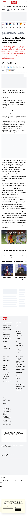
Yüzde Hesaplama (7, 411)
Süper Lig (16, 31)
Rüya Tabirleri (19, 364)
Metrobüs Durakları (20, 384)
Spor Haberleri (6, 331)
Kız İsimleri (18, 390)
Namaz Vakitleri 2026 (19, 324)
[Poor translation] (1, 485)
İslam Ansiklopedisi (20, 369)
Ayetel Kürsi (5, 358)
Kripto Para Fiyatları (7, 348)
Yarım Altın (5, 369)
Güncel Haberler (6, 327)
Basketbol (13, 9)
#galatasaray (13, 250)
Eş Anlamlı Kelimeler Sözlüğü (20, 377)
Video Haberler (19, 356)
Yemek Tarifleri (6, 356)
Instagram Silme (20, 352)
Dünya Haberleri (6, 332)
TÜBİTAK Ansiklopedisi (19, 371)
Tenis (18, 9)
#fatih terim (5, 250)
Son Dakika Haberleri (7, 322)
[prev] (2, 272)
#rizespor (20, 250)
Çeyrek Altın (5, 367)
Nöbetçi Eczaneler (20, 330)
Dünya (21, 6)
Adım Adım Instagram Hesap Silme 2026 (7, 422)
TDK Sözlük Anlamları (18, 359)
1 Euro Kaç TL (5, 378)
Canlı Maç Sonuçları (7, 380)
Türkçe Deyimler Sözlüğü (6, 398)
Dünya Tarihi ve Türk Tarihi (20, 367)
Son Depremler (19, 340)
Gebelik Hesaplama (7, 406)
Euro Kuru (5, 346)
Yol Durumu (18, 343)
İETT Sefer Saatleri (7, 405)
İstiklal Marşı (19, 331)
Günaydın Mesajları (7, 363)
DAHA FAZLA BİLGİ (8, 510)
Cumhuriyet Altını (6, 372)
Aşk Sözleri (5, 362)
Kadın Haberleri (6, 336)
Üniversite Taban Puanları (20, 362)
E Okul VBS (18, 333)
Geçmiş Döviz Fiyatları (6, 414)
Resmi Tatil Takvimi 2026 (7, 425)
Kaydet (21, 438)
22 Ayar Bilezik (6, 374)
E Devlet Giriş (19, 335)
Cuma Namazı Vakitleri (19, 327)
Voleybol (23, 9)
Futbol (8, 9)
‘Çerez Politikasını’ (17, 506)
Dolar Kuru (5, 344)
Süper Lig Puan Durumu (6, 382)
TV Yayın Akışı (19, 347)
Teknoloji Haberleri (7, 338)
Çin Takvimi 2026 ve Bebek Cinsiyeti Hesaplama (7, 402)
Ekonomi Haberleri (7, 325)
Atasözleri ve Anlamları (5, 395)
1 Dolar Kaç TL (6, 376)
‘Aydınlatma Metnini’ (7, 507)
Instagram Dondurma (18, 349)
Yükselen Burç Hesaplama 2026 (7, 409)
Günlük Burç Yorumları (19, 337)
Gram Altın (5, 365)
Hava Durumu (19, 341)
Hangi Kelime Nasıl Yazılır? (20, 380)
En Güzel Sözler (19, 383)
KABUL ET (18, 510)
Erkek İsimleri (19, 388)
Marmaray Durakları (20, 386)
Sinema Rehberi (19, 345)
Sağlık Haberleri (6, 334)
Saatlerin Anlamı (6, 360)
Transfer (3, 9)
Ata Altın (4, 371)
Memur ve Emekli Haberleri (6, 340)
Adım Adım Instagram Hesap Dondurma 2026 (7, 417)
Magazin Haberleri (7, 329)
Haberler (3, 31)
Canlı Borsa (18, 322)
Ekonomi (15, 6)
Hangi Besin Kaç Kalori (19, 374)
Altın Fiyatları (5, 343)
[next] (25, 272)
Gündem (8, 6)
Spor (3, 6)
